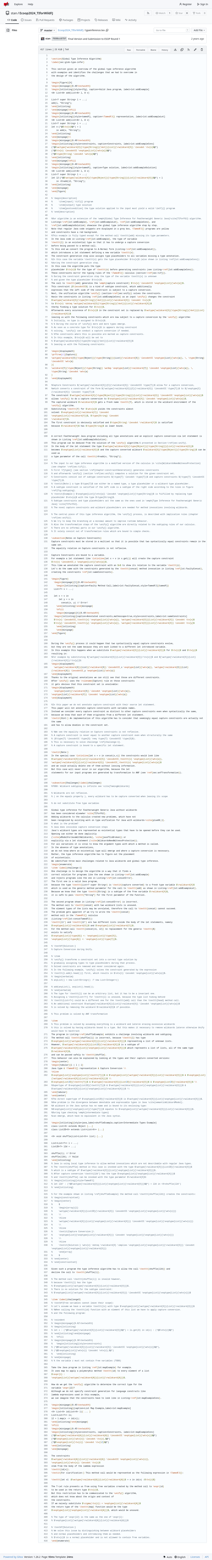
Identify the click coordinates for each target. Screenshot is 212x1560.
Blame (153, 50)
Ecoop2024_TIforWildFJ (36, 13)
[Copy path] (107, 30)
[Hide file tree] (8, 30)
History (165, 50)
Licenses (195, 1556)
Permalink (140, 50)
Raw (129, 50)
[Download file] (175, 50)
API (207, 1556)
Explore (18, 4)
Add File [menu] (199, 30)
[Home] (6, 4)
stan (14, 13)
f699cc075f (59, 38)
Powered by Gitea (13, 1556)
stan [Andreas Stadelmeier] (48, 38)
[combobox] (172, 30)
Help (30, 4)
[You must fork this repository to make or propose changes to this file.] (195, 50)
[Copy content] (182, 50)
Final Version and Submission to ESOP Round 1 (94, 38)
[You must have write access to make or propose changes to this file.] (202, 50)
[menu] (167, 1557)
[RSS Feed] (148, 13)
